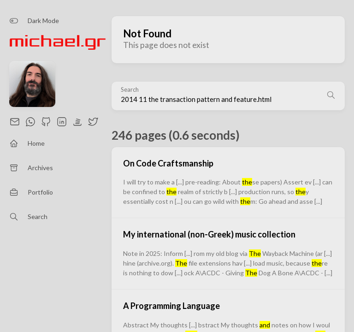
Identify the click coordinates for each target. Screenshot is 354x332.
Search (130, 89)
